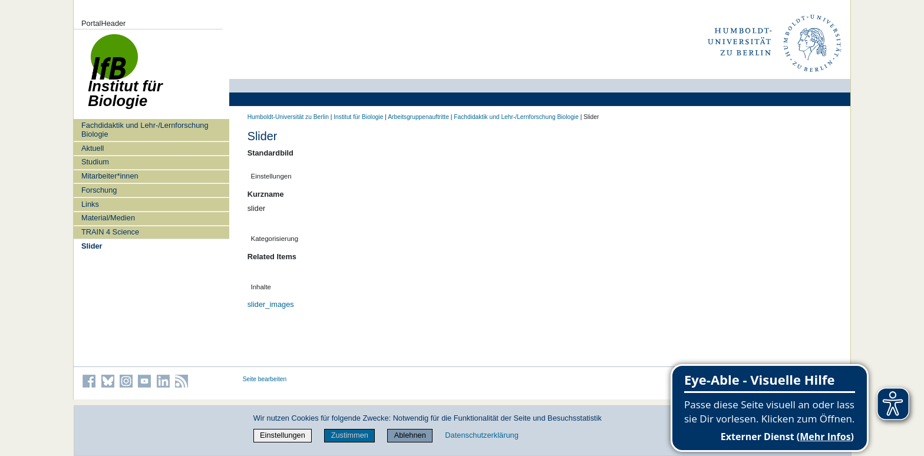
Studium (95, 161)
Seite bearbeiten (265, 379)
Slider (92, 246)
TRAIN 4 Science (110, 231)
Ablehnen (410, 435)
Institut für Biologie (358, 117)
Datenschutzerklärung (481, 435)
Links (90, 204)
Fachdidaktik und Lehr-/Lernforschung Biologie (145, 129)
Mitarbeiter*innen (109, 175)
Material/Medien (108, 217)
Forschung (99, 190)
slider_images (271, 304)
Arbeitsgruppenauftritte (418, 117)
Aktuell (92, 148)
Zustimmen (349, 435)
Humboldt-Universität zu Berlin (288, 117)
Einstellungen (282, 435)
